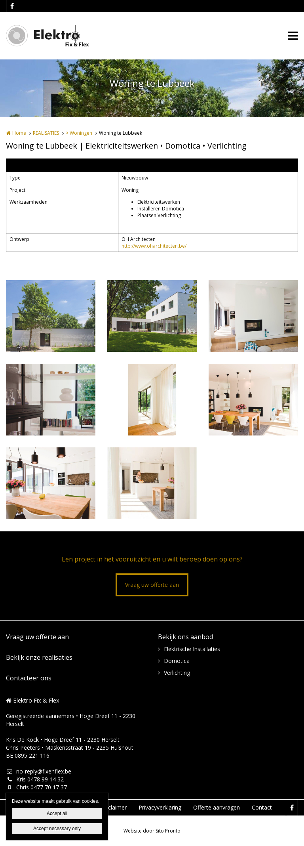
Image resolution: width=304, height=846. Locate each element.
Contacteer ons (28, 678)
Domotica (177, 661)
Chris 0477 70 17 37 (36, 787)
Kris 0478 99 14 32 (35, 779)
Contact (262, 807)
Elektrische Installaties (192, 649)
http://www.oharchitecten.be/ (154, 246)
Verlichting (177, 672)
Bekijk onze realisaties (39, 657)
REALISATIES (46, 133)
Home (19, 133)
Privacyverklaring (160, 807)
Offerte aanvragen (216, 807)
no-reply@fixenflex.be (38, 771)
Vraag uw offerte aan (152, 584)
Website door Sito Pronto (152, 830)
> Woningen (79, 133)
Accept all (57, 813)
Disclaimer (113, 807)
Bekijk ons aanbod (185, 636)
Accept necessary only (57, 828)
